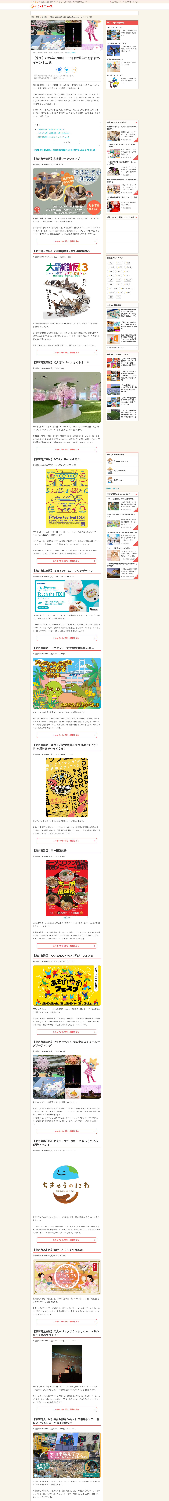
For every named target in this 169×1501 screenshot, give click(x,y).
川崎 (118, 280)
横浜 (110, 263)
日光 (118, 275)
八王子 (119, 263)
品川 (110, 280)
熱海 (126, 284)
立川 (110, 275)
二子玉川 (127, 280)
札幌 (126, 275)
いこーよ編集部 (70, 52)
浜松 (118, 297)
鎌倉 (110, 284)
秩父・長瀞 (112, 288)
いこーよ (35, 2)
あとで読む (114, 2)
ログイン (135, 2)
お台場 (111, 267)
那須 (118, 271)
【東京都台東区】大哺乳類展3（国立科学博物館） (54, 133)
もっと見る (66, 142)
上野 (120, 267)
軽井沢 (111, 293)
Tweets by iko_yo (112, 488)
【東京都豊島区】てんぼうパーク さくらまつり (53, 137)
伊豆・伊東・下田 (126, 288)
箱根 (118, 284)
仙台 (126, 271)
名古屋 (128, 267)
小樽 (127, 293)
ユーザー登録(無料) (125, 2)
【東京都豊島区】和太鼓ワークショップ (50, 129)
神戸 (110, 271)
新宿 (127, 263)
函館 (110, 297)
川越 (120, 293)
